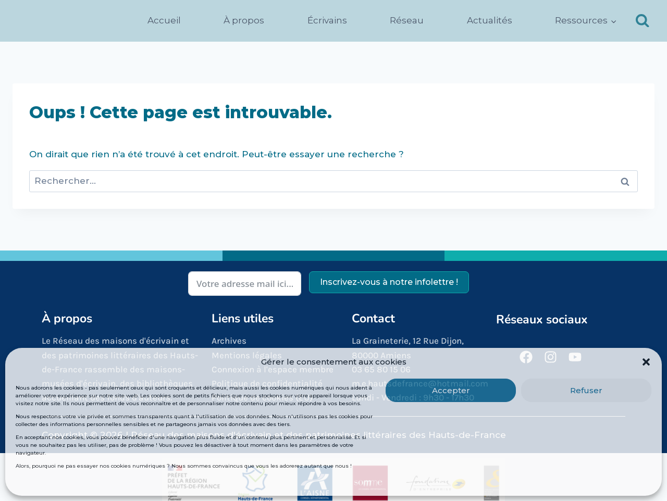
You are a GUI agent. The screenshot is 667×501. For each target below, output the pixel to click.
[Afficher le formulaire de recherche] (642, 21)
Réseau (407, 20)
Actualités (489, 20)
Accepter (451, 390)
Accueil (164, 20)
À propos (244, 20)
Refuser (586, 390)
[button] (646, 362)
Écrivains (327, 20)
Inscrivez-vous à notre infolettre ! (389, 282)
